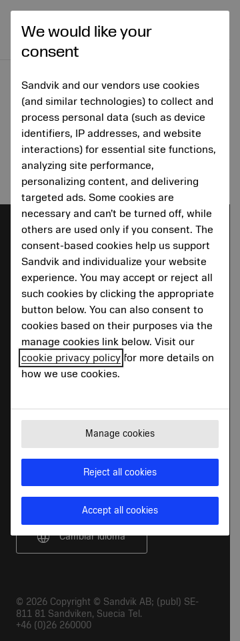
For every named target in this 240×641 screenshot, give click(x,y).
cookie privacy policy (71, 358)
